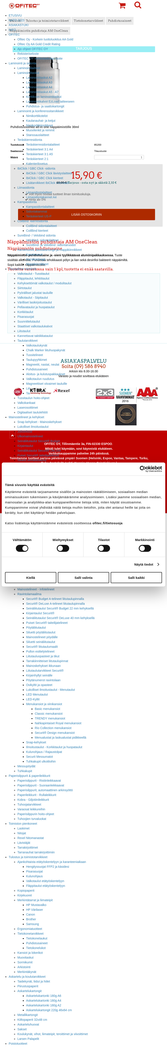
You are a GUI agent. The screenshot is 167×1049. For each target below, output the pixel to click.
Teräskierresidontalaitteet (43, 144)
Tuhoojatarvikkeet (29, 804)
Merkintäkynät (26, 972)
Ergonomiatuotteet (29, 929)
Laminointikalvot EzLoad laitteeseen (50, 101)
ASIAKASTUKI (18, 25)
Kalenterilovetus (37, 163)
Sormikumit (25, 962)
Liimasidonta (25, 187)
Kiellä (30, 577)
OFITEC (14, 34)
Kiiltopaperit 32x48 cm (32, 1019)
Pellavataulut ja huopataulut (36, 307)
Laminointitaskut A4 (39, 87)
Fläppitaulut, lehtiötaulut (33, 278)
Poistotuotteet (18, 1043)
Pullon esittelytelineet (40, 651)
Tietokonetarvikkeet (30, 933)
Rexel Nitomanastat (30, 838)
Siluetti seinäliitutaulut (32, 460)
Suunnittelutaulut (28, 321)
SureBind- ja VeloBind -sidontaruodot (51, 245)
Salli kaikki (136, 577)
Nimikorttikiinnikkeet (39, 125)
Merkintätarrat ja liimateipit (35, 900)
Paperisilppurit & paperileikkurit (29, 776)
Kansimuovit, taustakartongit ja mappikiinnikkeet (49, 249)
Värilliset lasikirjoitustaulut (34, 302)
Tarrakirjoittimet (27, 847)
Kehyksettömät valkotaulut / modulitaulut (44, 283)
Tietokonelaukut (36, 938)
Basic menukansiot (47, 709)
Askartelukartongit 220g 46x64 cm (49, 1010)
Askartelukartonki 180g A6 (43, 995)
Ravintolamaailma (29, 594)
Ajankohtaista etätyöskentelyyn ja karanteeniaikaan (51, 862)
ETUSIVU (15, 15)
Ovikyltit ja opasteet (39, 685)
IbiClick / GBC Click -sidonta (36, 168)
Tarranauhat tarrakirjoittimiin (36, 852)
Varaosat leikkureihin (31, 809)
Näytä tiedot (143, 564)
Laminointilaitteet (28, 68)
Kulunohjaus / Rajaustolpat (44, 752)
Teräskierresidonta (29, 140)
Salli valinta (84, 577)
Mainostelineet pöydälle (42, 637)
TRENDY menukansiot (50, 718)
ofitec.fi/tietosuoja (107, 523)
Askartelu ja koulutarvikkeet (27, 976)
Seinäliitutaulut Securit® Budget (38, 441)
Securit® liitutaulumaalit (42, 646)
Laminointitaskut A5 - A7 (42, 92)
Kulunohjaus (34, 876)
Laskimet (23, 828)
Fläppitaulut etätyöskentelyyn (45, 885)
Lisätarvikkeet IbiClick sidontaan (47, 183)
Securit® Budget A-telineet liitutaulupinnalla (55, 599)
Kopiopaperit (25, 890)
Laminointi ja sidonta (22, 63)
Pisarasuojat (25, 316)
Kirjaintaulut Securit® (40, 613)
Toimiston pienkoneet (23, 823)
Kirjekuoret (24, 895)
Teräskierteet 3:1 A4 (39, 149)
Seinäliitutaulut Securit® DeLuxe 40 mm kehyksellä (60, 618)
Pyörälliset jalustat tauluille (35, 293)
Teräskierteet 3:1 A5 (39, 154)
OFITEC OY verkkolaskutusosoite (40, 58)
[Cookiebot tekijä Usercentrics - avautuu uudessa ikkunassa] (143, 469)
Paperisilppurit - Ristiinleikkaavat (39, 780)
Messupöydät (26, 766)
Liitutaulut (23, 331)
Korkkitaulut (25, 312)
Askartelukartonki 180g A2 (43, 1005)
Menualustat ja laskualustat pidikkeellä (60, 737)
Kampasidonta (27, 202)
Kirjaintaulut (25, 446)
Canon (30, 914)
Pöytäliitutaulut (36, 627)
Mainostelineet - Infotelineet (35, 589)
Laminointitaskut (28, 73)
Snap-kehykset (36, 742)
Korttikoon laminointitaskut (43, 96)
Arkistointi (23, 967)
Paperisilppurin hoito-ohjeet (35, 814)
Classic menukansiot (49, 713)
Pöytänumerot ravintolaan (43, 680)
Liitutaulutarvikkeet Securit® (45, 670)
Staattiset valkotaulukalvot (34, 326)
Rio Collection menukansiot (53, 728)
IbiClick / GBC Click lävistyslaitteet (49, 173)
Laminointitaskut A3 (39, 82)
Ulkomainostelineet (30, 436)
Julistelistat (24, 431)
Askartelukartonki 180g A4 (43, 1000)
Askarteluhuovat (28, 1024)
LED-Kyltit (33, 699)
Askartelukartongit (29, 991)
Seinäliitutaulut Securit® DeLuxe (39, 450)
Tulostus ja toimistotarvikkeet (28, 857)
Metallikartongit (27, 1015)
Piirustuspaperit (27, 986)
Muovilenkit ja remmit (40, 130)
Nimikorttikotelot (37, 116)
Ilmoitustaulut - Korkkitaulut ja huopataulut (54, 747)
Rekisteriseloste (28, 53)
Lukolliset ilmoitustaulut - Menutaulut (50, 689)
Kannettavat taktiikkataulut (35, 336)
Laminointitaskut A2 (39, 77)
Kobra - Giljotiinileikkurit (33, 799)
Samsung (32, 924)
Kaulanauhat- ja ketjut (40, 120)
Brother (31, 919)
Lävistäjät (23, 842)
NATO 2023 (16, 20)
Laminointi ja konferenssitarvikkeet (40, 111)
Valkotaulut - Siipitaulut (32, 297)
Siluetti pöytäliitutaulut (40, 632)
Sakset (22, 1029)
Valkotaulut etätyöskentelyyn (45, 881)
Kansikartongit (35, 259)
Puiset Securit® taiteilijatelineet (38, 455)
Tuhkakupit (24, 771)
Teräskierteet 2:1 (37, 159)
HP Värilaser (34, 909)
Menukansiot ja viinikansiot (44, 704)
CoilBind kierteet (37, 230)
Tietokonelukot (36, 948)
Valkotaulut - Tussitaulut (33, 273)
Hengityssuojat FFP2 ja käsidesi (47, 866)
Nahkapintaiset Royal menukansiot (58, 723)
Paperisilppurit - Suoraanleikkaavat (40, 785)
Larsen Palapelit (28, 1039)
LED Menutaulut (37, 694)
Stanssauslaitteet (37, 135)
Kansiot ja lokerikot (30, 952)
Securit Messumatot (39, 756)
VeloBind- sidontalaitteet (42, 240)
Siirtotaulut (24, 288)
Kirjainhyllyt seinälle (39, 675)
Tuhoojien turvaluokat (31, 819)
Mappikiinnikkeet (37, 264)
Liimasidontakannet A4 (41, 197)
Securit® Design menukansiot (55, 732)
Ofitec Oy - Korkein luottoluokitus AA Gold (45, 39)
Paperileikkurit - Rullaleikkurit (36, 795)
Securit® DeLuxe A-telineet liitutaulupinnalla (55, 603)
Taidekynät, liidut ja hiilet (33, 981)
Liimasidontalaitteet (39, 192)
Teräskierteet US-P (39, 216)
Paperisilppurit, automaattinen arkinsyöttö (45, 790)
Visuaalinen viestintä (22, 269)
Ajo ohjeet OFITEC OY (32, 49)
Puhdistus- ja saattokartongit (45, 106)
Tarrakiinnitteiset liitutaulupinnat (47, 661)
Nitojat (21, 833)
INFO (12, 30)
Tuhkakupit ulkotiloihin (41, 761)
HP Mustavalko (36, 905)
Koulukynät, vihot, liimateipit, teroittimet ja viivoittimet (52, 1034)
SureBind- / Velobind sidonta (36, 235)
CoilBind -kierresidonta (32, 221)
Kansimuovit (34, 254)
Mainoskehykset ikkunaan (43, 666)
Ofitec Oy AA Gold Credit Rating (38, 44)
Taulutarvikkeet (27, 340)
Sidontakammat (36, 211)
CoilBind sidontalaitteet (41, 226)
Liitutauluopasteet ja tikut (42, 656)
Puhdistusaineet (37, 943)
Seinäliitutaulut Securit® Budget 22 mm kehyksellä (60, 608)
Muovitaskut (25, 957)
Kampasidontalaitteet (40, 206)
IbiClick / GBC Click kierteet (44, 178)
